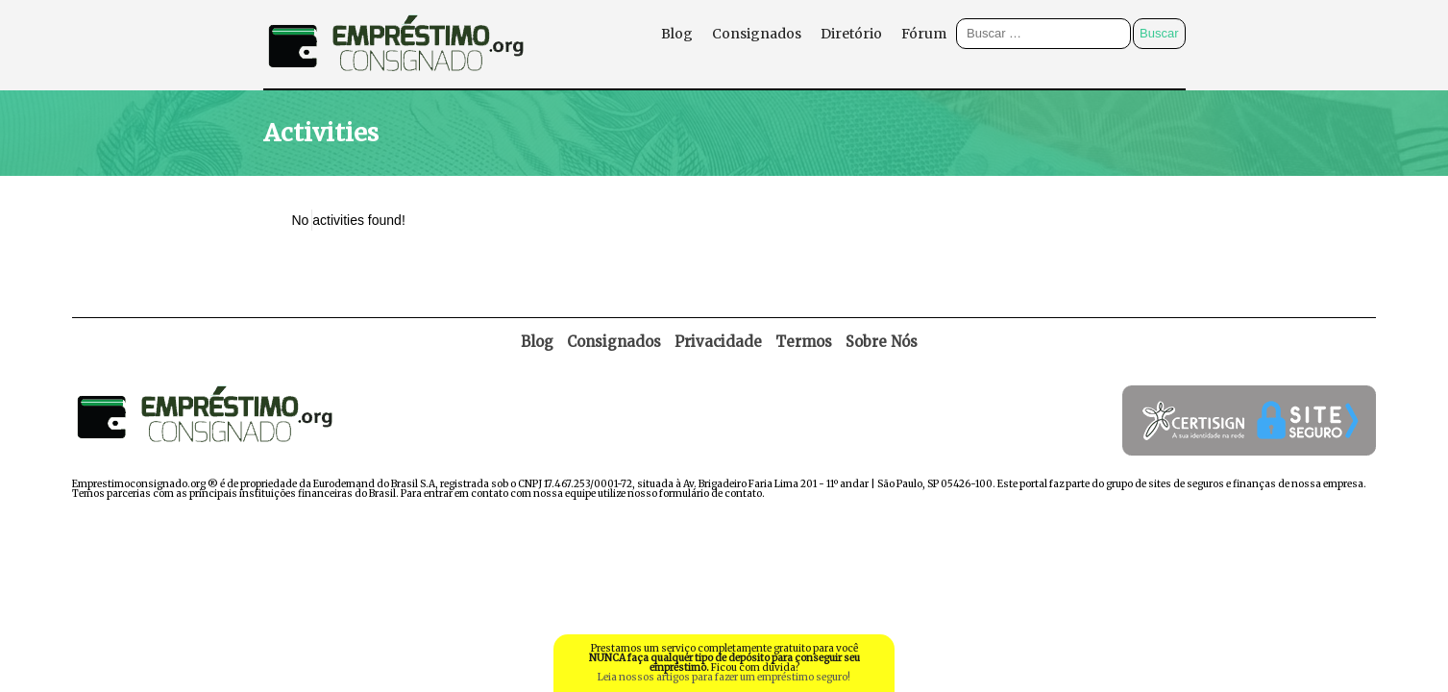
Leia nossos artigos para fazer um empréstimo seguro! (724, 677)
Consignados (756, 33)
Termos (803, 342)
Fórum (923, 33)
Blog (677, 33)
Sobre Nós (882, 342)
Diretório (851, 33)
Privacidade (718, 342)
